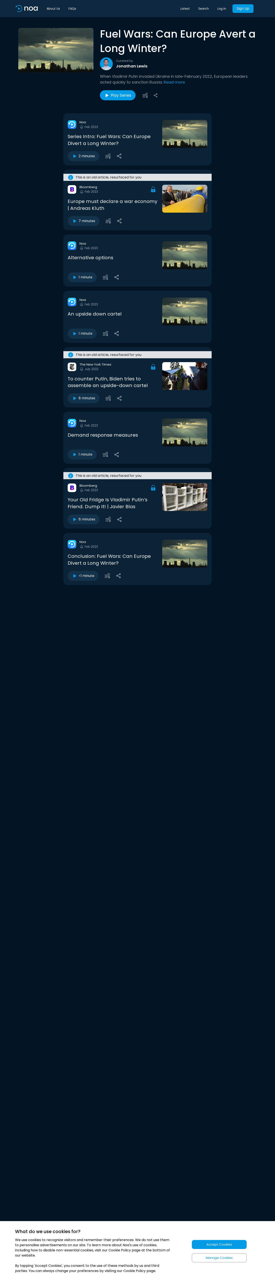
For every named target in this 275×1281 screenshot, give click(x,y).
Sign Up (243, 8)
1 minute (82, 277)
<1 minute (83, 576)
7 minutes (83, 221)
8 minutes (83, 398)
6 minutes (83, 519)
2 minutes (83, 156)
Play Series (117, 95)
